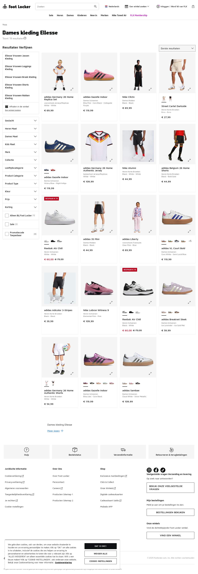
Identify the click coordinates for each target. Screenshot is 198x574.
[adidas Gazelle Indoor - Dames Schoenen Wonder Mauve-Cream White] (98, 383)
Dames (70, 15)
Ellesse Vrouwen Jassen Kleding (17, 57)
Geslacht (21, 120)
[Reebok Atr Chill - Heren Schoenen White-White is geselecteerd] (46, 241)
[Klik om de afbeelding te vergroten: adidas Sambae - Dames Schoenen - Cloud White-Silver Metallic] (152, 373)
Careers (58, 488)
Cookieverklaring (14, 476)
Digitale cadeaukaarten (111, 494)
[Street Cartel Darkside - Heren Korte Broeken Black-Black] (170, 99)
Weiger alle (100, 553)
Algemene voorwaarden (16, 488)
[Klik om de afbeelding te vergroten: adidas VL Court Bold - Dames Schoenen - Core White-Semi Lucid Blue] (191, 231)
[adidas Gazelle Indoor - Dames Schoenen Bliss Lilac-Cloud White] (111, 383)
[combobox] (67, 6)
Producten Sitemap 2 (63, 500)
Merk (21, 152)
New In (93, 15)
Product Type (21, 183)
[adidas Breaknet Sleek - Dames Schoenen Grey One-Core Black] (170, 312)
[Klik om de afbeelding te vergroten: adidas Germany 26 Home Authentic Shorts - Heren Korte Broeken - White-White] (74, 373)
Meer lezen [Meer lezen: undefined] (55, 430)
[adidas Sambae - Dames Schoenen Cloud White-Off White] (131, 383)
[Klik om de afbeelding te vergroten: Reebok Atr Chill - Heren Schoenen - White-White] (74, 231)
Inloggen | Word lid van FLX (172, 6)
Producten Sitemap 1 (63, 494)
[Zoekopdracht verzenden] (95, 6)
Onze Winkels (108, 488)
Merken (104, 15)
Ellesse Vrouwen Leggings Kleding (18, 67)
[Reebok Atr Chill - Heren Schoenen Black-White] (59, 241)
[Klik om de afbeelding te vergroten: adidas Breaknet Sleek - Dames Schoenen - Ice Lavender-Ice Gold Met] (191, 302)
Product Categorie (21, 175)
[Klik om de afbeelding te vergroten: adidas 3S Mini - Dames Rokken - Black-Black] (113, 231)
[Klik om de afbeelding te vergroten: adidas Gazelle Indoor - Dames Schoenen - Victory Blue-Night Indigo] (74, 160)
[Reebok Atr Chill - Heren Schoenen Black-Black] (53, 241)
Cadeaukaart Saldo (110, 500)
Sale (51, 15)
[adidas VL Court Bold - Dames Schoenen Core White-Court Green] (170, 241)
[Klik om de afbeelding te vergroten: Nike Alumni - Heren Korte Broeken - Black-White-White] (152, 160)
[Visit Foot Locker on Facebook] (156, 470)
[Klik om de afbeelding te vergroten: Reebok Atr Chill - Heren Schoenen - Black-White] (152, 302)
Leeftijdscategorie (21, 168)
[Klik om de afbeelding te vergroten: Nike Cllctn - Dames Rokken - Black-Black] (152, 89)
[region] (62, 554)
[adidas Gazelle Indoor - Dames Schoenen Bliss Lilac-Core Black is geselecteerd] (85, 383)
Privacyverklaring (14, 482)
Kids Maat (21, 144)
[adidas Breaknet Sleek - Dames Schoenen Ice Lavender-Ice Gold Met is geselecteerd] (163, 312)
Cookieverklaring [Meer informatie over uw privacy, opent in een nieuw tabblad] (63, 562)
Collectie (21, 160)
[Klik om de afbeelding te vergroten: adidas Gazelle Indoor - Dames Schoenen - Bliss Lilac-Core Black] (113, 373)
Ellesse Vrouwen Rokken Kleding (17, 97)
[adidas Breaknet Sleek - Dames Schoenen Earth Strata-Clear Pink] (177, 312)
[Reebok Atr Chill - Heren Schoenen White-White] (137, 312)
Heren (60, 15)
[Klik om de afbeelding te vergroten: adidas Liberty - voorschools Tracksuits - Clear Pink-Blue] (152, 231)
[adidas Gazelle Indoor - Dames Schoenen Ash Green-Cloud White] (105, 383)
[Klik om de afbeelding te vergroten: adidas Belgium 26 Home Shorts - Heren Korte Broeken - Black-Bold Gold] (191, 160)
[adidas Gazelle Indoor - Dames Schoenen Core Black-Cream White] (92, 383)
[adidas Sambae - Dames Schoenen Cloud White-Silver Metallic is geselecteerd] (124, 383)
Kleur (21, 191)
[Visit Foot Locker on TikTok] (162, 470)
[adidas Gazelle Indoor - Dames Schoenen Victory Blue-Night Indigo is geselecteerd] (46, 170)
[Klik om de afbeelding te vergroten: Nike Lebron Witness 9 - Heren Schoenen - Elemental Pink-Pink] (113, 302)
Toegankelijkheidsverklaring (19, 494)
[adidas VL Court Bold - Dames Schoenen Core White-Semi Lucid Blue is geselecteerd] (163, 241)
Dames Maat (21, 136)
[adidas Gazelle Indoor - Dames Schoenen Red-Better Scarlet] (53, 170)
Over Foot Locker (61, 476)
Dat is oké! (100, 546)
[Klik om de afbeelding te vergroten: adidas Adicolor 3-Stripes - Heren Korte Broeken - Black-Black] (74, 302)
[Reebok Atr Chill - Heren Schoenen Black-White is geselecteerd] (124, 312)
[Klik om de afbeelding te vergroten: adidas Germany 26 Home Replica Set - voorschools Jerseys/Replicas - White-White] (74, 89)
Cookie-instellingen (14, 506)
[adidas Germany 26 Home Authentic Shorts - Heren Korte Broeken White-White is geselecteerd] (46, 383)
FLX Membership (138, 15)
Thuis (4, 24)
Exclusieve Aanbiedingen (113, 476)
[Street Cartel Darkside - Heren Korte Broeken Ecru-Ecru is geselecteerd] (163, 99)
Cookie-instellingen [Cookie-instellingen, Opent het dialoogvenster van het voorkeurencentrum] (100, 561)
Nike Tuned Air (119, 15)
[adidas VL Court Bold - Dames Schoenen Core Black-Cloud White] (177, 241)
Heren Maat (21, 128)
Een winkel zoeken (13, 110)
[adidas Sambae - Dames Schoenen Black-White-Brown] (137, 383)
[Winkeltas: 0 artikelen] (193, 6)
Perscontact (58, 482)
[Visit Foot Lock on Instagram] (149, 470)
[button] (25, 38)
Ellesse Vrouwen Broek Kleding (20, 77)
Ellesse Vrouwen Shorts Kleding (17, 86)
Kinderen (82, 15)
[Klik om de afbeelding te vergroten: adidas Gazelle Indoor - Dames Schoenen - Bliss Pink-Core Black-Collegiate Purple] (113, 89)
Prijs (21, 199)
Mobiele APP (106, 506)
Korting (21, 207)
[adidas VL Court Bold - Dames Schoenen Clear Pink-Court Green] (183, 241)
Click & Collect (107, 482)
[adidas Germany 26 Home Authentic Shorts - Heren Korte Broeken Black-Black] (53, 383)
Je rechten (11, 500)
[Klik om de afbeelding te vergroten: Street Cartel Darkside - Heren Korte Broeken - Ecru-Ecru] (191, 89)
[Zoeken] (67, 6)
